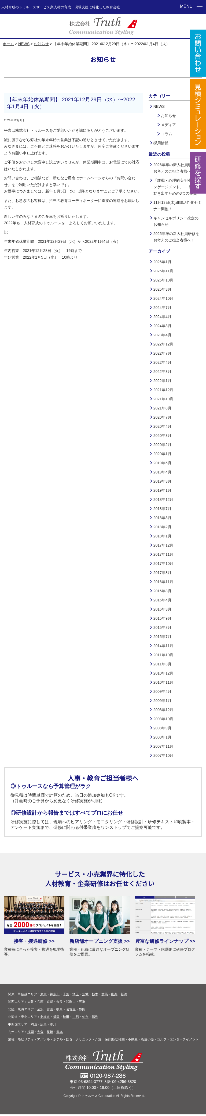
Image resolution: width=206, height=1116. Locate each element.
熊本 (59, 1033)
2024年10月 (163, 298)
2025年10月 (163, 280)
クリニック (84, 1041)
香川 (53, 1026)
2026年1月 (162, 262)
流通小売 (147, 1041)
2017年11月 (163, 554)
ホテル (58, 1041)
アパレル (43, 1041)
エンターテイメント (184, 1041)
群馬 (104, 996)
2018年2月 (162, 527)
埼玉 (75, 996)
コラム (166, 134)
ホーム (8, 44)
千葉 (66, 996)
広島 (43, 1026)
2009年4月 (162, 691)
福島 (95, 1018)
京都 (50, 1003)
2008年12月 (163, 710)
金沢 (40, 1011)
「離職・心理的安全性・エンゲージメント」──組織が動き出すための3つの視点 (176, 186)
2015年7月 (162, 636)
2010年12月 (163, 673)
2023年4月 (162, 335)
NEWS (24, 44)
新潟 (124, 996)
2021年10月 (163, 399)
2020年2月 (162, 445)
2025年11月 (163, 271)
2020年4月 (162, 426)
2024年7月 (162, 307)
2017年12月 (163, 545)
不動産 (133, 1041)
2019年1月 (162, 490)
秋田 (66, 1018)
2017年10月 (163, 563)
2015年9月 (162, 618)
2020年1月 (162, 454)
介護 (98, 1041)
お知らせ (41, 44)
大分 (40, 1033)
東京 (43, 996)
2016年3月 (162, 609)
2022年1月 (162, 381)
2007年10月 (163, 755)
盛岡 (56, 1018)
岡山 (34, 1026)
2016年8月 (162, 591)
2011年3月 (162, 664)
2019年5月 (162, 463)
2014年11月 (163, 646)
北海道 (45, 1018)
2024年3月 (162, 326)
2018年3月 (162, 518)
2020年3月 (162, 435)
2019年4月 (162, 472)
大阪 (30, 1003)
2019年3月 (162, 481)
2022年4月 (162, 362)
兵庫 (40, 1003)
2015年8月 (162, 627)
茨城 (85, 996)
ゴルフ (162, 1041)
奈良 (59, 1003)
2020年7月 (162, 417)
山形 (75, 1018)
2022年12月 (163, 344)
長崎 (50, 1033)
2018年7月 (162, 509)
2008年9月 (162, 728)
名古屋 (71, 1011)
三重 (82, 1003)
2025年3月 (162, 289)
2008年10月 (163, 719)
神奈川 (55, 996)
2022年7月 (162, 353)
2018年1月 (162, 536)
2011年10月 (163, 655)
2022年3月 (162, 371)
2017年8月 (162, 573)
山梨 (114, 996)
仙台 (85, 1018)
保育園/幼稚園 (115, 1041)
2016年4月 (162, 600)
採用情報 (160, 143)
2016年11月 (163, 582)
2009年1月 (162, 700)
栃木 (95, 996)
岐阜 (59, 1011)
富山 (50, 1011)
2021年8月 (162, 408)
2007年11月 (163, 746)
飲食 (69, 1041)
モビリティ (26, 1041)
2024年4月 (162, 317)
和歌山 (71, 1003)
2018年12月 (163, 499)
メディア (168, 125)
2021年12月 (163, 390)
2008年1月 (162, 737)
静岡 (82, 1011)
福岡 (30, 1033)
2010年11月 (163, 682)
